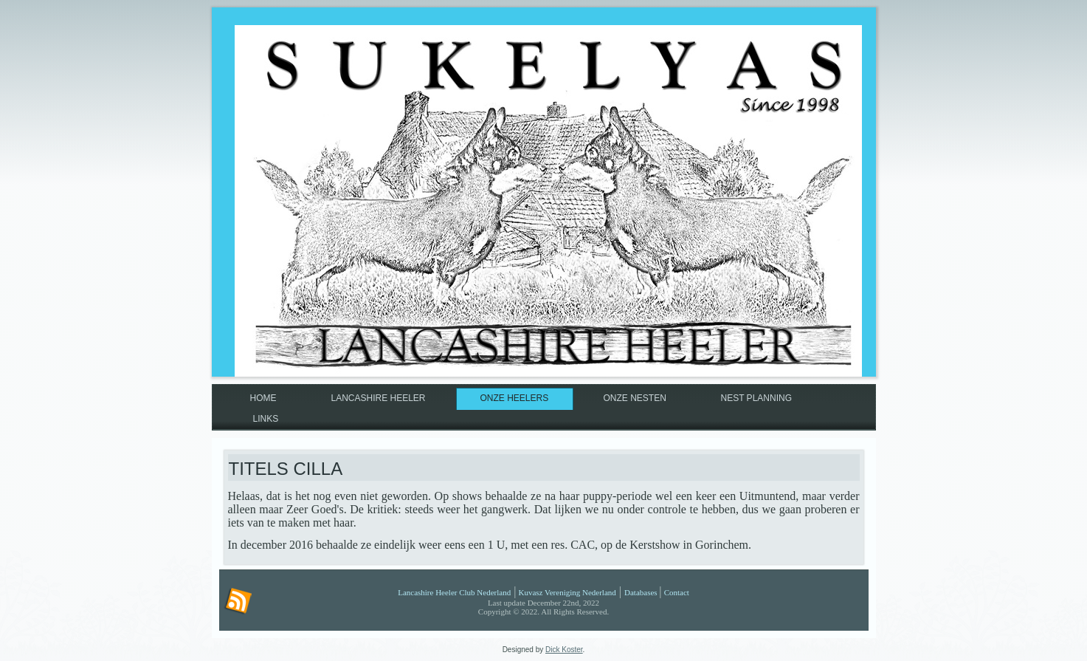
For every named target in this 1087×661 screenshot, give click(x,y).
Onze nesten (635, 398)
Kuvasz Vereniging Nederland (566, 592)
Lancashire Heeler (378, 398)
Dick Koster (564, 649)
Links (266, 419)
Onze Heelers (514, 398)
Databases (641, 592)
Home (263, 398)
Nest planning (756, 398)
